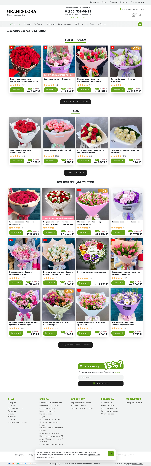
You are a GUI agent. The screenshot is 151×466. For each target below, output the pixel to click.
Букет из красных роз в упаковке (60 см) (20, 152)
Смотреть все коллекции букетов (75, 345)
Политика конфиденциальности (17, 421)
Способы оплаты (47, 408)
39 (57, 156)
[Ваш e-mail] (101, 377)
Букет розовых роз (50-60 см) (57, 150)
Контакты (94, 2)
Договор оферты (15, 408)
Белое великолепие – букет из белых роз (125, 152)
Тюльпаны (14, 24)
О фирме (12, 403)
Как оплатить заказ (109, 411)
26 (23, 156)
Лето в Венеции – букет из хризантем (123, 80)
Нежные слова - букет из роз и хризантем (91, 324)
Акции (42, 417)
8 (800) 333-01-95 (78, 11)
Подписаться (101, 383)
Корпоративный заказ (81, 403)
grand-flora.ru (137, 464)
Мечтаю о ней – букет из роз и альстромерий (91, 223)
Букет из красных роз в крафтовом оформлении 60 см (24, 80)
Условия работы (78, 406)
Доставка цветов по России (48, 423)
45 (57, 85)
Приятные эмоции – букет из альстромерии (56, 324)
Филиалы (12, 417)
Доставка (123, 2)
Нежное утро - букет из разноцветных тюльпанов (89, 80)
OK (111, 454)
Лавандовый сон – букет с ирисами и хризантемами (123, 324)
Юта (140, 10)
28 (90, 85)
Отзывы (11, 414)
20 (22, 278)
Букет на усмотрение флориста (91, 272)
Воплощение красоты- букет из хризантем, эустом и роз (23, 324)
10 (125, 278)
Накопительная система (50, 419)
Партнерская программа (82, 408)
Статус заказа (137, 2)
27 (90, 228)
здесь (117, 372)
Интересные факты (134, 403)
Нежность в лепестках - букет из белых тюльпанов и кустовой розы (58, 273)
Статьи (102, 24)
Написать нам (107, 406)
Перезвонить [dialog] (107, 403)
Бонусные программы (49, 433)
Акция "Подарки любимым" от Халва (51, 440)
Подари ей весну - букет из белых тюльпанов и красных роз (58, 223)
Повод (79, 24)
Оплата (113, 2)
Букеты (38, 24)
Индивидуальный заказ (49, 406)
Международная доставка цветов (51, 429)
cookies (51, 452)
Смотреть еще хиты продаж (75, 102)
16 (56, 328)
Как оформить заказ (110, 408)
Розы (27, 24)
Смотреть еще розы (75, 173)
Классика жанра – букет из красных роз (21, 223)
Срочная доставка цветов (51, 445)
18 (124, 156)
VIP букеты (32, 455)
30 (124, 85)
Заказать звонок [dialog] (78, 18)
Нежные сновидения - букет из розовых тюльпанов (125, 273)
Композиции (64, 24)
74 (23, 85)
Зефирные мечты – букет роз (57, 79)
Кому (90, 24)
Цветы (51, 24)
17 (22, 228)
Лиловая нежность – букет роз (125, 222)
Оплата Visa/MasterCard (50, 403)
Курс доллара (45, 414)
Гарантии (12, 411)
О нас (104, 2)
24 (90, 156)
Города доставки (47, 411)
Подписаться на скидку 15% (51, 436)
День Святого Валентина (122, 455)
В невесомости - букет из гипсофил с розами (20, 273)
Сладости (19, 455)
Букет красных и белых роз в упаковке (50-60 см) (90, 152)
